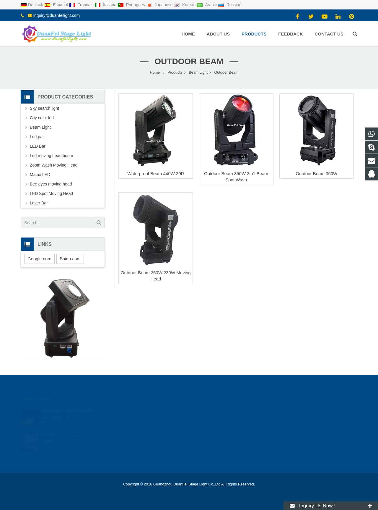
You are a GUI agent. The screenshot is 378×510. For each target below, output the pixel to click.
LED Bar (37, 146)
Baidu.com (70, 258)
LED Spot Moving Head (51, 193)
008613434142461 (215, 419)
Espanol (56, 4)
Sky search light (44, 108)
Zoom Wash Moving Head (53, 165)
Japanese (160, 4)
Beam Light (40, 127)
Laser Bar (39, 203)
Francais (81, 4)
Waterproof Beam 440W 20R (155, 173)
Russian (229, 4)
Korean (185, 4)
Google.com (39, 258)
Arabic (207, 4)
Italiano (106, 4)
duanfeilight (209, 437)
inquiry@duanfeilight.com (56, 15)
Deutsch (32, 4)
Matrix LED (40, 174)
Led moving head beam (51, 155)
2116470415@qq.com (218, 411)
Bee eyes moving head (51, 184)
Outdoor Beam (188, 61)
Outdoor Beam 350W (316, 173)
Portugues (132, 4)
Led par (37, 136)
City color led (42, 117)
